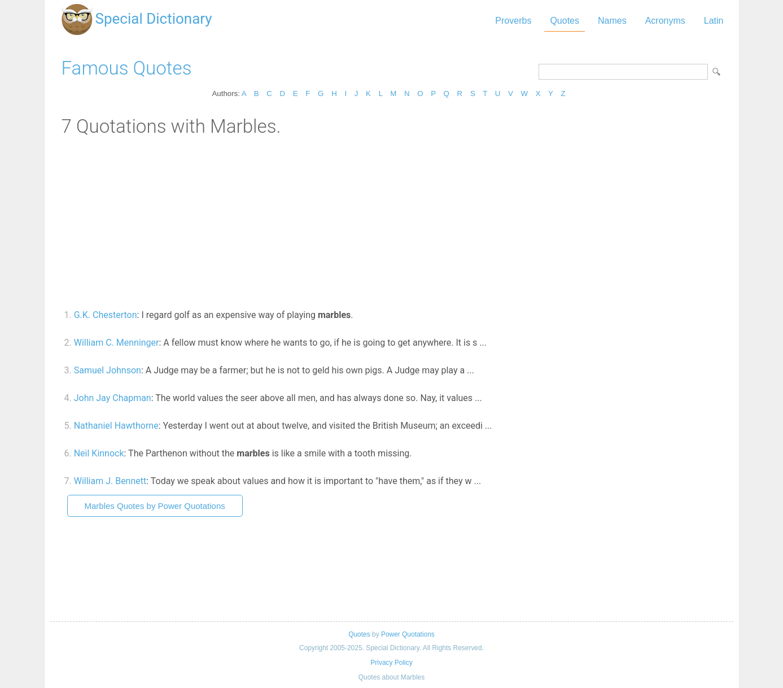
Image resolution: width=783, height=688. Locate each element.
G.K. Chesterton (105, 315)
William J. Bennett (110, 481)
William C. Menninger (116, 342)
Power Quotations (408, 634)
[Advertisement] (392, 222)
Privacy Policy (391, 663)
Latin (714, 20)
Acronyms (665, 20)
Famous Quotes (127, 68)
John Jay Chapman (112, 398)
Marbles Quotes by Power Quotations (155, 506)
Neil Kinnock (99, 453)
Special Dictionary (153, 18)
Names (612, 20)
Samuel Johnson (107, 370)
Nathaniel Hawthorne (116, 425)
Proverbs (513, 20)
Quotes (564, 20)
